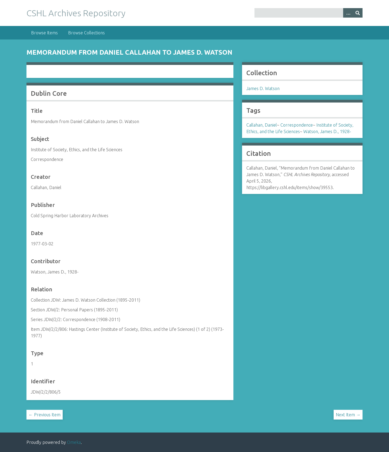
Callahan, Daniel (261, 125)
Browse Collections (86, 32)
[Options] (348, 13)
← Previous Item (45, 414)
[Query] (308, 13)
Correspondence (296, 125)
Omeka (74, 442)
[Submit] (358, 13)
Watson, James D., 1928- (327, 131)
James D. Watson (263, 88)
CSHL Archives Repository (75, 13)
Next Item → (348, 414)
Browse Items (44, 32)
